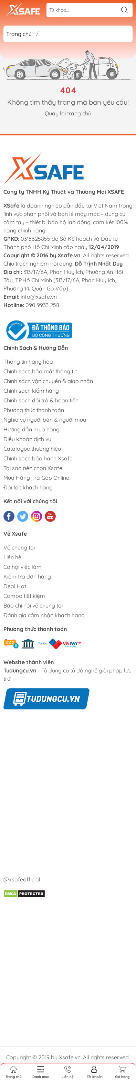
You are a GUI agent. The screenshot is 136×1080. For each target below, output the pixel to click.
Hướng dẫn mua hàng (31, 429)
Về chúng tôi (19, 547)
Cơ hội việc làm (22, 566)
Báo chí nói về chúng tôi (33, 605)
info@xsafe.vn (39, 296)
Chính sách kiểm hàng (31, 390)
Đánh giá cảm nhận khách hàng (44, 615)
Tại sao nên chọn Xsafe (32, 468)
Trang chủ (19, 33)
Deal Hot (14, 586)
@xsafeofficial (21, 879)
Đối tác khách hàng (28, 487)
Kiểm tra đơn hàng (27, 576)
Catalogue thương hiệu (32, 448)
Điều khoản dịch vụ (27, 439)
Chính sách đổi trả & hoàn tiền (41, 400)
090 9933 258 (42, 305)
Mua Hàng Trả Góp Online (36, 477)
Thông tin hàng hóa (28, 361)
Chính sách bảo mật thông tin (40, 371)
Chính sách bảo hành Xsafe (38, 458)
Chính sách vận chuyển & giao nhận (48, 380)
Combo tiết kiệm (24, 595)
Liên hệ (12, 557)
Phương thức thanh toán (33, 410)
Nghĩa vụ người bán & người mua (44, 419)
